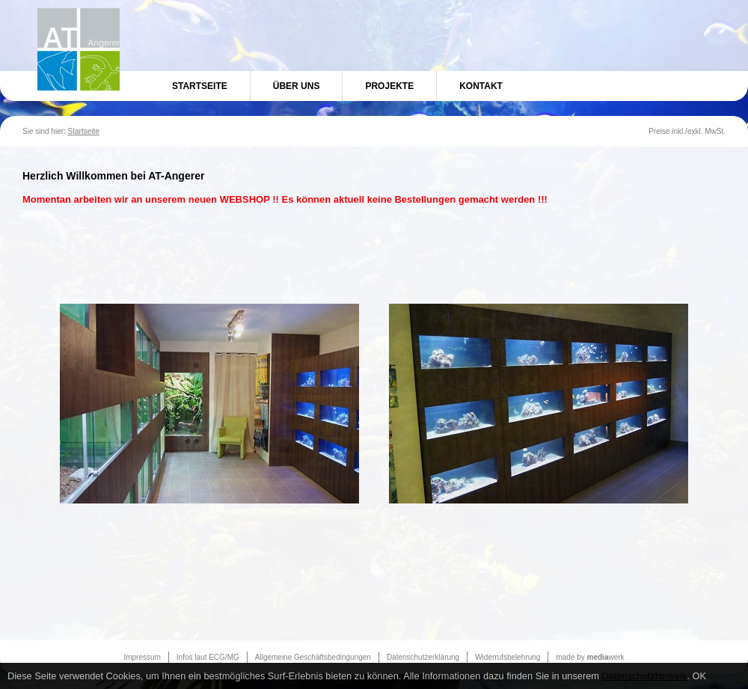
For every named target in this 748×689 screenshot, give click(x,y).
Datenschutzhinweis (644, 676)
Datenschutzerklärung (423, 657)
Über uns (296, 86)
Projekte (389, 86)
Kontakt (481, 86)
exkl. (695, 131)
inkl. (678, 131)
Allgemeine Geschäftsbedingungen (313, 657)
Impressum (141, 657)
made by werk (590, 657)
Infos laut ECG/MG (208, 657)
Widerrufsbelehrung (507, 657)
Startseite (199, 86)
